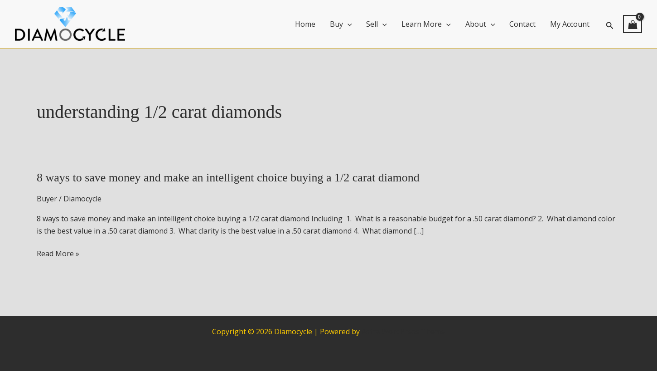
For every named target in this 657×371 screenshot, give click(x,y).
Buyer (47, 199)
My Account (569, 24)
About (480, 24)
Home (305, 24)
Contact (522, 24)
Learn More (426, 24)
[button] (610, 24)
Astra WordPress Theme (403, 332)
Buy (341, 24)
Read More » (58, 253)
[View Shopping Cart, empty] (632, 24)
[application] (347, 24)
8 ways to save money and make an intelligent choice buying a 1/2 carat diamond (228, 177)
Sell (376, 24)
